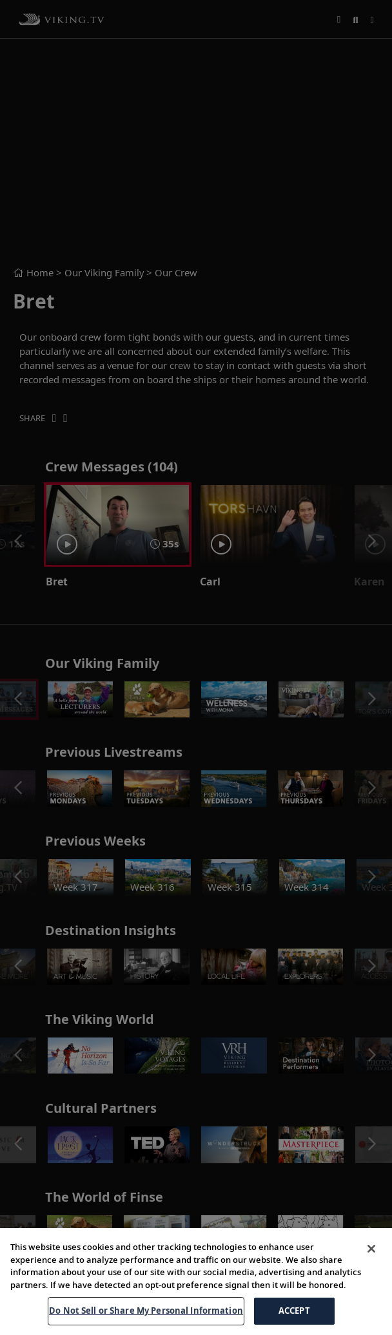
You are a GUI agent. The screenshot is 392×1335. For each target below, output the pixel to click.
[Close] (371, 1249)
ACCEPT (294, 1310)
